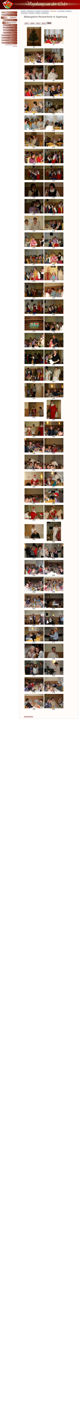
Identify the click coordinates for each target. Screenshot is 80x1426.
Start (3, 12)
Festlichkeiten (12, 23)
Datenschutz (5, 43)
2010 (38, 23)
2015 (49, 23)
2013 (43, 23)
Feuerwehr (31, 13)
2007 (26, 23)
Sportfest (68, 11)
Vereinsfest (61, 11)
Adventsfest (45, 13)
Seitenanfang (28, 716)
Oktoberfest (30, 11)
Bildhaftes (13, 17)
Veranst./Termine (7, 15)
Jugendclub (7, 32)
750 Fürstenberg (8, 30)
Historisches (5, 35)
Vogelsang (6, 20)
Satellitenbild (5, 38)
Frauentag (24, 13)
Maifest (38, 13)
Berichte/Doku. (8, 27)
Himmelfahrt (45, 11)
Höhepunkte (7, 25)
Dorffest (23, 11)
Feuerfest (37, 11)
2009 (32, 23)
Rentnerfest (53, 11)
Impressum (5, 40)
